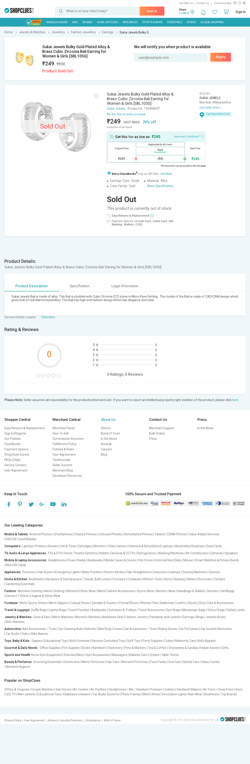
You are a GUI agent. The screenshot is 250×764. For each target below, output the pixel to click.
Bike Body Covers (110, 629)
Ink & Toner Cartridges (76, 546)
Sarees (11, 596)
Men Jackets (26, 694)
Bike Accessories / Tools (39, 629)
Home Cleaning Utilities (180, 579)
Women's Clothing (30, 591)
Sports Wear (145, 591)
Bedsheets (36, 579)
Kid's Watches (15, 622)
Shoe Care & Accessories (216, 603)
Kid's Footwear (80, 640)
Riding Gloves (168, 629)
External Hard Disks (168, 560)
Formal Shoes (128, 603)
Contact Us (203, 3)
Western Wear (165, 591)
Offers (191, 22)
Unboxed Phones (110, 534)
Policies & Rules (63, 449)
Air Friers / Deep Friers (218, 689)
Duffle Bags (39, 610)
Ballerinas (167, 603)
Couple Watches (42, 689)
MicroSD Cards (16, 565)
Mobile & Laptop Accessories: (25, 560)
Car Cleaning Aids (70, 629)
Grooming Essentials (47, 662)
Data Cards (214, 546)
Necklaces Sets (112, 617)
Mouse (188, 560)
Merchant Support (161, 428)
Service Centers (15, 465)
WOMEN (87, 22)
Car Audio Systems (106, 694)
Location (184, 13)
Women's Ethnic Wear (81, 591)
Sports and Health (17, 655)
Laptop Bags (57, 610)
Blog (104, 454)
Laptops (27, 546)
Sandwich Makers (189, 689)
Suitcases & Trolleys (122, 610)
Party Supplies (152, 640)
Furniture (119, 579)
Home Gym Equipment (46, 655)
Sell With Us (186, 3)
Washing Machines (171, 553)
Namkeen (99, 648)
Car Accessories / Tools (140, 629)
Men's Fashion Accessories (116, 591)
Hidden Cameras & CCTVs (117, 553)
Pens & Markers (135, 648)
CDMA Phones (177, 534)
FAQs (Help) (12, 460)
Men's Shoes (151, 694)
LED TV (11, 694)
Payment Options (16, 449)
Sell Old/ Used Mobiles (21, 539)
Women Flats (149, 603)
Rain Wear (195, 694)
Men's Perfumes (93, 662)
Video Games (117, 546)
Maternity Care (185, 640)
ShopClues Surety (16, 454)
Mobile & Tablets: (16, 534)
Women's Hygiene (18, 666)
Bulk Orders (157, 433)
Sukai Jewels (116, 108)
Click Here (48, 317)
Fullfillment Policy (65, 444)
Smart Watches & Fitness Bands (217, 560)
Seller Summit (62, 465)
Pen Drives (145, 560)
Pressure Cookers (162, 689)
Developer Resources (67, 475)
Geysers (214, 572)
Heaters (85, 694)
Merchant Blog (63, 470)
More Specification (160, 186)
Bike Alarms (39, 633)
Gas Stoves (63, 689)
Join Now (166, 173)
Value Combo (210, 662)
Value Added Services (204, 534)
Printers (40, 546)
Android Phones (40, 534)
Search (152, 11)
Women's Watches (87, 617)
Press (153, 438)
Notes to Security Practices (65, 720)
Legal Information (124, 286)
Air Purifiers (98, 689)
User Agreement (15, 470)
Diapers (37, 640)
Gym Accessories (98, 655)
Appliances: (12, 572)
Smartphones (63, 534)
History (106, 428)
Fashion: (10, 591)
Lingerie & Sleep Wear (45, 596)
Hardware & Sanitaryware (63, 579)
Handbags (227, 591)
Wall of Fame (112, 720)
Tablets (160, 534)
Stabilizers (70, 694)
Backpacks (95, 560)
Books (86, 648)
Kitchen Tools (152, 579)
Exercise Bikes (74, 655)
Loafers (181, 603)
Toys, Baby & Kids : (17, 640)
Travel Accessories (151, 610)
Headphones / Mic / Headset (128, 689)
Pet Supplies (71, 648)
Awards (106, 444)
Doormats (205, 579)
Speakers (231, 553)
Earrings (188, 617)
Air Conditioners (197, 553)
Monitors (100, 546)
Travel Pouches (78, 610)
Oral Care (174, 662)
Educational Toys (56, 640)
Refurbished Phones (138, 534)
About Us (108, 420)
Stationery (115, 648)
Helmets (90, 629)
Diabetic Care (138, 655)
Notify (221, 57)
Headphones (57, 560)
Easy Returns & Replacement (24, 428)
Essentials (174, 22)
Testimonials (61, 460)
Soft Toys (134, 640)
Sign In (241, 12)
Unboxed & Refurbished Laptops (150, 546)
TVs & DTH (54, 553)
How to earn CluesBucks (188, 136)
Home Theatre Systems (80, 553)
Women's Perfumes (134, 662)
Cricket (154, 655)
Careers (106, 449)
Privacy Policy (12, 720)
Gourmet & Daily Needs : (21, 648)
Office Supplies (50, 648)
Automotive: (13, 629)
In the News (109, 438)
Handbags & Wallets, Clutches (197, 591)
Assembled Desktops (189, 546)
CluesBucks (12, 444)
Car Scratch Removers (216, 629)
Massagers (119, 655)
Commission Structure (68, 438)
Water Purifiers (92, 572)
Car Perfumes (189, 629)
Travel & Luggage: (17, 610)
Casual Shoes (80, 603)
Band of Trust (110, 433)
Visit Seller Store (209, 107)
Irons (239, 689)
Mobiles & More (57, 22)
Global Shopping (212, 22)
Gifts (225, 648)
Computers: (12, 546)
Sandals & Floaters (104, 603)
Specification (79, 286)
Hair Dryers (45, 572)
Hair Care (112, 662)
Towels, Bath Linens (97, 579)
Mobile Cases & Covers (120, 560)
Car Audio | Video (17, 633)
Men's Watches (62, 617)
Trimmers (29, 572)
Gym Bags (173, 610)
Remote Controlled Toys (108, 640)
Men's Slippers (59, 603)
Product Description (31, 286)
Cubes (168, 640)
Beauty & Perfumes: (18, 662)
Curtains (219, 579)
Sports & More (152, 22)
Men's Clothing (54, 591)
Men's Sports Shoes (33, 603)
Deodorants (72, 662)
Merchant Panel (64, 428)
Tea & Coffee (157, 648)
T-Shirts (23, 596)
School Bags (216, 610)
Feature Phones (86, 534)
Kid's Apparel (207, 640)
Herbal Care (191, 662)
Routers (53, 546)
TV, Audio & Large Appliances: (25, 553)
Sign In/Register (15, 433)
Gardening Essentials (20, 584)
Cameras (216, 553)
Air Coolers (80, 689)
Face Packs (158, 662)
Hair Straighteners (139, 572)
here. (235, 400)
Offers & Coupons (16, 689)
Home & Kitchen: (16, 579)
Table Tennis (170, 655)
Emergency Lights (67, 572)
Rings (200, 617)
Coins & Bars (41, 617)
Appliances (130, 22)
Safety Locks (236, 610)
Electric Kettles (114, 572)
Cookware (134, 579)
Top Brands (229, 694)
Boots (193, 603)
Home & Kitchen (107, 22)
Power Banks (77, 560)
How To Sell (61, 433)
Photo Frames (131, 694)
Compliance (92, 720)
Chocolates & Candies (183, 648)
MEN (75, 22)
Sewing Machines (194, 572)
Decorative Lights (174, 694)
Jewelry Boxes (216, 617)
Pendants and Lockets (165, 617)
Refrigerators (146, 553)
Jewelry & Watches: (18, 617)
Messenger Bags (194, 610)
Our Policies (12, 438)
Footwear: (11, 603)
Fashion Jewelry (136, 617)
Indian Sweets (210, 648)
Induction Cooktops (167, 572)
